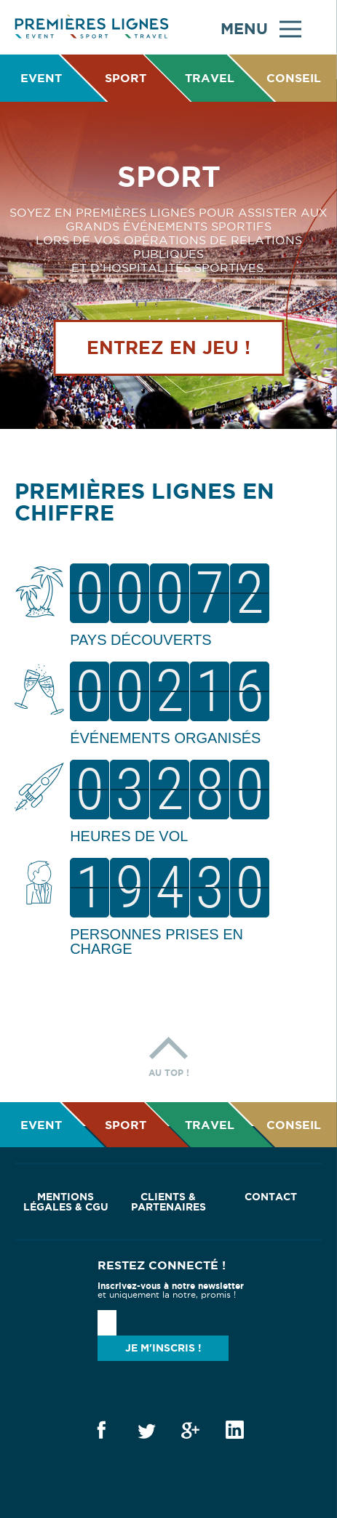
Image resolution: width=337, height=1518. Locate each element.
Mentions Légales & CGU (65, 1202)
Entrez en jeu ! (168, 347)
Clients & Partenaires (168, 1202)
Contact (271, 1196)
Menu (261, 27)
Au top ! (168, 1053)
